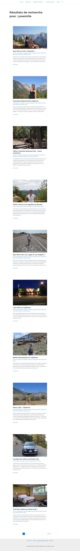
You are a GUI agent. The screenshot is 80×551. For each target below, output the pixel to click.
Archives (51, 540)
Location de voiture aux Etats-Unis (26, 459)
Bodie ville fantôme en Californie (25, 357)
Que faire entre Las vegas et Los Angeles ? (29, 255)
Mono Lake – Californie (21, 407)
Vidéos (58, 1)
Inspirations (28, 2)
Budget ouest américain (33, 511)
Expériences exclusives (38, 2)
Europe (36, 206)
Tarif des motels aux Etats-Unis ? (25, 509)
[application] (30, 2)
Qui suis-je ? (29, 540)
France (39, 206)
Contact (34, 540)
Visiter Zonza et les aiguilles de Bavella (27, 204)
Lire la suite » (15, 64)
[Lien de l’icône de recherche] (62, 2)
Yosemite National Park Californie (25, 101)
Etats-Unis (38, 53)
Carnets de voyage (50, 2)
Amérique (25, 53)
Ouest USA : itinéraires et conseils (20, 54)
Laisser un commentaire (18, 53)
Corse (33, 206)
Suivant (49, 533)
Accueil (22, 1)
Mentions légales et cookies (43, 540)
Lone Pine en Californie (21, 308)
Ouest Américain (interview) (24, 156)
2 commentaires (16, 103)
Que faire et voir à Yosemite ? (24, 51)
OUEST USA (43, 53)
